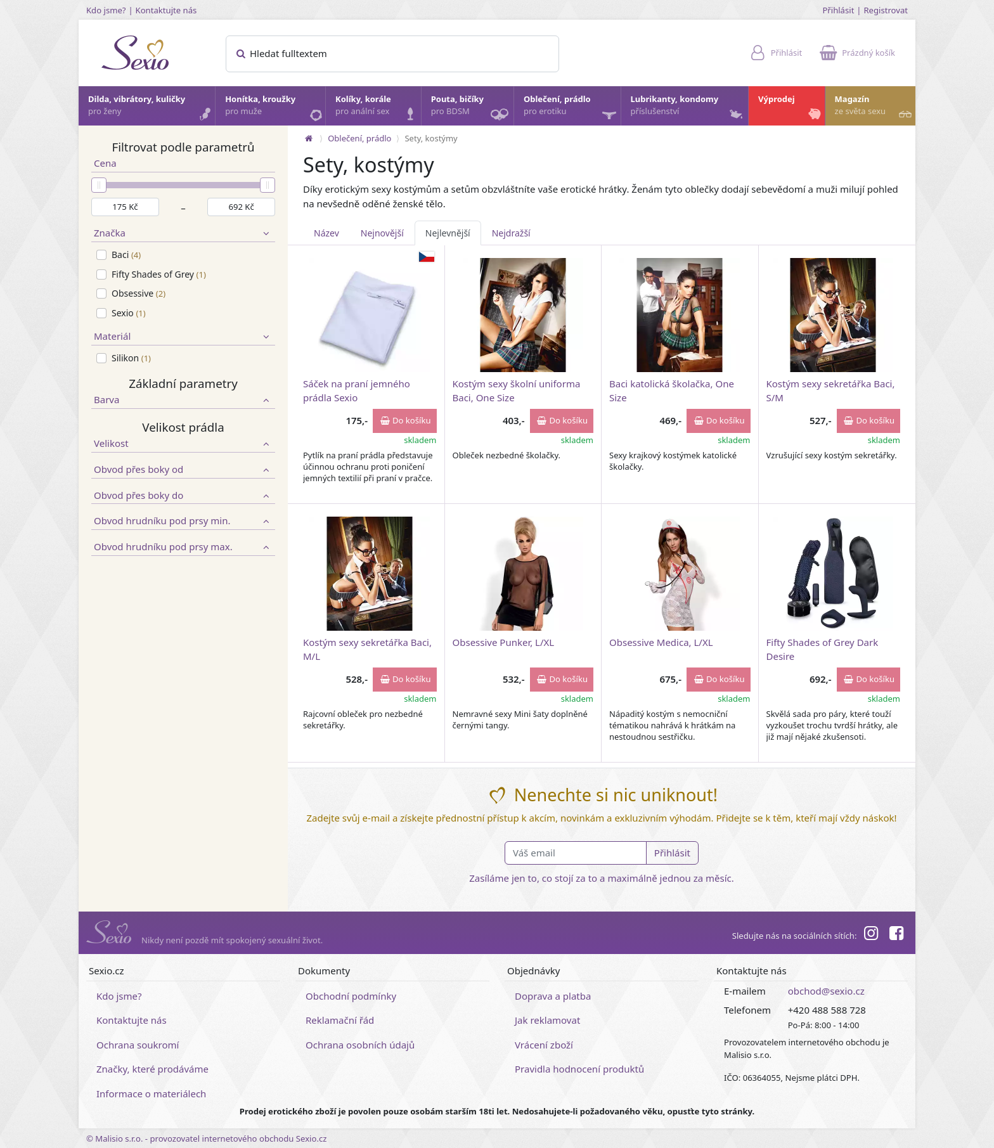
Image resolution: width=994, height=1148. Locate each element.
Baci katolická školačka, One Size (671, 390)
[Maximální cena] (241, 207)
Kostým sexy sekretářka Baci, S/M (830, 390)
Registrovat (885, 10)
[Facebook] (896, 935)
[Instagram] (870, 935)
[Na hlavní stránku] (308, 138)
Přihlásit (838, 10)
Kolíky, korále (377, 108)
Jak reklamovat (547, 1020)
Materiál (183, 336)
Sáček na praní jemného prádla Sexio (356, 390)
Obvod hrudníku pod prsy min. (183, 520)
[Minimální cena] (125, 207)
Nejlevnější (447, 233)
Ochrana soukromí (137, 1044)
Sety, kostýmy (430, 138)
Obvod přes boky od (183, 469)
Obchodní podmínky (351, 996)
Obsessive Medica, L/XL (661, 642)
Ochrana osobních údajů (360, 1044)
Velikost (183, 443)
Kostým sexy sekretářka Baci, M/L (367, 649)
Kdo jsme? (106, 10)
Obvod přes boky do (183, 495)
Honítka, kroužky (274, 108)
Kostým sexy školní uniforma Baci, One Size (517, 390)
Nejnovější (382, 233)
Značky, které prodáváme (152, 1068)
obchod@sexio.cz (826, 990)
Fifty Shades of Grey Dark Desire (822, 649)
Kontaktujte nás (166, 10)
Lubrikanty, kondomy (688, 108)
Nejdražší (511, 233)
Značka (183, 233)
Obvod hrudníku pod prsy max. (183, 546)
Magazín (874, 108)
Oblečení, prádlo (571, 109)
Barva (183, 399)
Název (326, 233)
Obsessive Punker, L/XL (504, 642)
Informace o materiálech (151, 1093)
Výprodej (790, 108)
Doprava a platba (553, 996)
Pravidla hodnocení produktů (579, 1068)
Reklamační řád (340, 1020)
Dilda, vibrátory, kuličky (151, 108)
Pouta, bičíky (471, 109)
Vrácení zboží (544, 1044)
